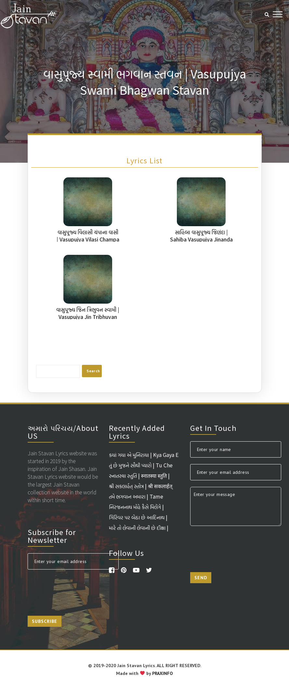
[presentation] (77, 588)
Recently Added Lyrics (137, 431)
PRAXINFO (162, 673)
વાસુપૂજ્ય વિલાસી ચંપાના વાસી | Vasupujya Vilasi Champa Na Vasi (88, 239)
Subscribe (44, 621)
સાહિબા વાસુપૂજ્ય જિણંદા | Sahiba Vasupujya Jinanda (201, 235)
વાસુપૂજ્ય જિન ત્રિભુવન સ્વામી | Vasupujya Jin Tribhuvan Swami (87, 317)
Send (200, 578)
